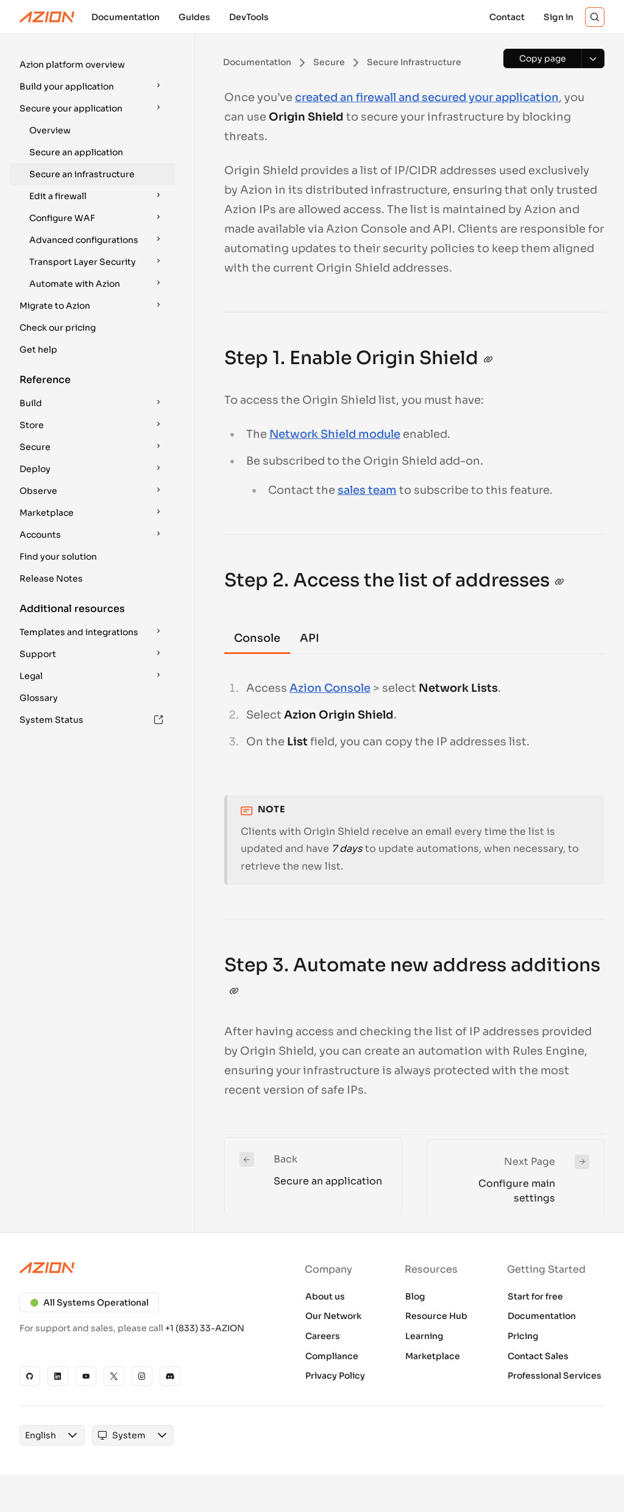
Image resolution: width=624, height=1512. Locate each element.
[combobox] (40, 1435)
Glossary (39, 697)
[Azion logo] (143, 1267)
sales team (367, 490)
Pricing (523, 1336)
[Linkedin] (58, 1376)
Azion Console (329, 688)
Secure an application (76, 152)
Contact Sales (538, 1356)
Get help (38, 349)
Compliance (331, 1356)
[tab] (257, 639)
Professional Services (554, 1375)
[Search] (594, 17)
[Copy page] (542, 58)
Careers (322, 1336)
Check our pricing (58, 327)
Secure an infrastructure (82, 174)
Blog (415, 1296)
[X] (114, 1376)
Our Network (333, 1315)
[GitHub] (30, 1376)
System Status (91, 719)
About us (325, 1296)
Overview (50, 130)
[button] (93, 65)
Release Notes (51, 578)
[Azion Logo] (47, 17)
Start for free (535, 1296)
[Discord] (170, 1376)
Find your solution (58, 556)
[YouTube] (86, 1376)
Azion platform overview (72, 64)
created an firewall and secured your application (427, 97)
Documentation (542, 1315)
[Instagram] (142, 1376)
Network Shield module (334, 434)
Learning (424, 1336)
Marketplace (432, 1356)
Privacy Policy (335, 1375)
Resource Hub (436, 1315)
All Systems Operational (89, 1302)
